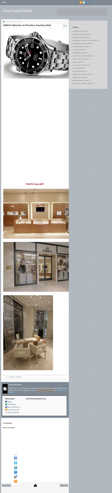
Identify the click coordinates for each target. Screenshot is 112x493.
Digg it (10, 402)
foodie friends (78, 68)
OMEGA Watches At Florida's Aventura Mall (27, 25)
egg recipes (77, 62)
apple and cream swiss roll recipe (85, 41)
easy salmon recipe (80, 59)
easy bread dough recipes (82, 56)
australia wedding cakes (82, 44)
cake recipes (77, 50)
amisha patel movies (80, 37)
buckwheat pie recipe (81, 47)
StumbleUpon (12, 404)
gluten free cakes (79, 77)
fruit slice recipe (79, 71)
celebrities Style (79, 53)
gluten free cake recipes (81, 74)
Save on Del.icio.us (14, 407)
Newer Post (6, 485)
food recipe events (80, 65)
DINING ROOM (79, 31)
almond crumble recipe (81, 34)
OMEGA (12, 377)
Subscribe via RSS (13, 410)
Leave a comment (13, 412)
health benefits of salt (80, 80)
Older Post (64, 485)
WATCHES (18, 377)
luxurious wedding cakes (82, 83)
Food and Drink (17, 11)
